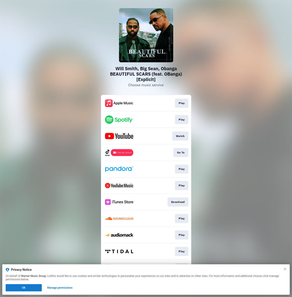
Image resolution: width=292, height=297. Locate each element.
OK (24, 287)
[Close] (285, 269)
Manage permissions (60, 287)
